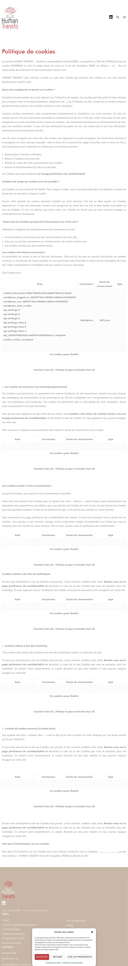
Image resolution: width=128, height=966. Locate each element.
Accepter (41, 957)
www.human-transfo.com (52, 70)
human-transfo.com (75, 242)
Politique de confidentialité (72, 963)
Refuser (57, 957)
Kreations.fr (43, 910)
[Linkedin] (111, 17)
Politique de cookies (53, 963)
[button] (92, 932)
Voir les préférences (80, 957)
